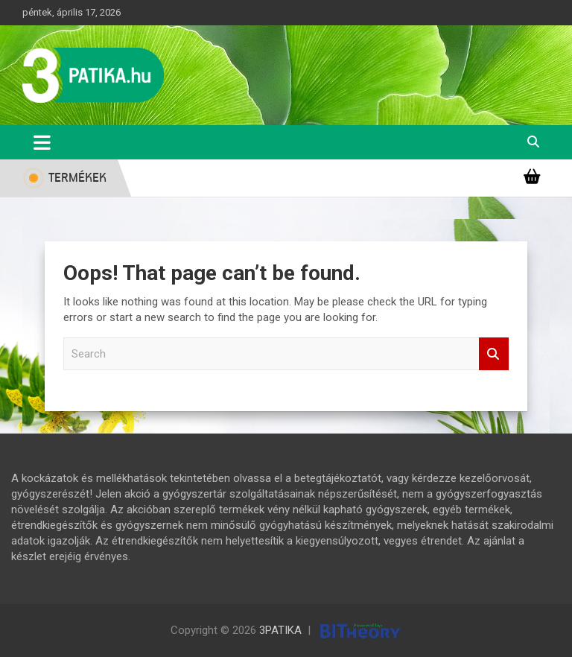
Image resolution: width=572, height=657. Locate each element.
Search (494, 354)
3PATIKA (280, 630)
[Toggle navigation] (42, 142)
